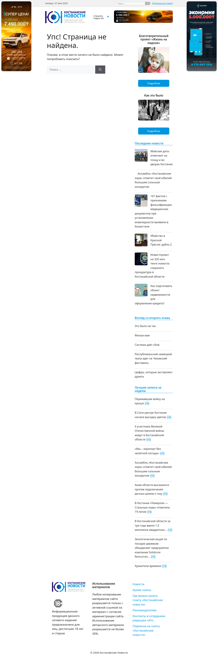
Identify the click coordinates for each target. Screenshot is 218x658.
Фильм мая (142, 335)
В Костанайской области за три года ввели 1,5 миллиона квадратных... (152, 525)
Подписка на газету (162, 3)
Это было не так (145, 326)
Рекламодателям (144, 610)
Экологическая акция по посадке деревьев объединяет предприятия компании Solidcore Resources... (152, 547)
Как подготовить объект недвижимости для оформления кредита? (153, 294)
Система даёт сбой (147, 345)
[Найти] (147, 3)
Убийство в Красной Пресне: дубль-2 (161, 240)
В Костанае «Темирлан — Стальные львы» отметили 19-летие (152, 507)
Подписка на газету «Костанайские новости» (146, 630)
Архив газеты (142, 590)
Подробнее (153, 83)
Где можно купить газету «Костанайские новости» (148, 600)
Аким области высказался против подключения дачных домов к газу (152, 489)
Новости (138, 584)
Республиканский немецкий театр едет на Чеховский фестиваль (153, 358)
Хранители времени (148, 566)
